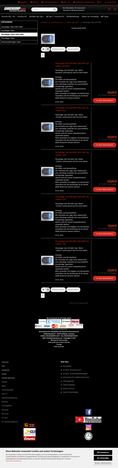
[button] (115, 9)
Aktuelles (22, 2)
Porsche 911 (22, 16)
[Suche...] (55, 9)
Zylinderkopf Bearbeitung (83, 2)
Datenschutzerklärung (13, 461)
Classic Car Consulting (90, 16)
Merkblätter (67, 366)
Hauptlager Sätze (8, 31)
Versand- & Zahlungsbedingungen (75, 374)
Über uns (65, 2)
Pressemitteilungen (49, 2)
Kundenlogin (110, 2)
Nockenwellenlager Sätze (11, 42)
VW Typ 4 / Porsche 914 (55, 16)
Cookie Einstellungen (70, 392)
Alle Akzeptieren (103, 452)
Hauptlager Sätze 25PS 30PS (12, 27)
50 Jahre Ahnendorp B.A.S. (72, 370)
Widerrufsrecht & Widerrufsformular (76, 377)
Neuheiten (5, 402)
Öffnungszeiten (68, 381)
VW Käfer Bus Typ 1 (36, 16)
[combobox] (58, 49)
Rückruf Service (68, 389)
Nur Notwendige (103, 458)
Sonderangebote (7, 406)
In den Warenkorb (104, 100)
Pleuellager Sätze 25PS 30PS (12, 34)
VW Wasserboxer (72, 16)
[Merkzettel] (109, 9)
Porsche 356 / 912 (8, 16)
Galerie (34, 2)
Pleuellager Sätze (8, 38)
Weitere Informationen (103, 463)
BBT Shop (104, 16)
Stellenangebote (69, 385)
